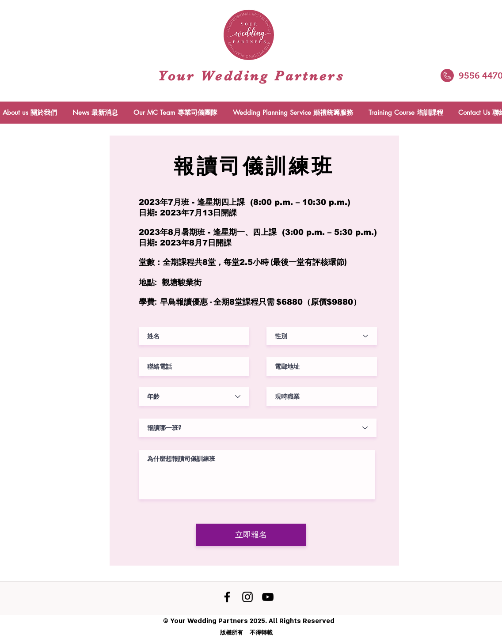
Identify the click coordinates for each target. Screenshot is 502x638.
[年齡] (194, 396)
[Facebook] (227, 597)
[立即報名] (251, 535)
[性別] (321, 336)
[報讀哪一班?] (257, 428)
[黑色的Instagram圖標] (247, 597)
